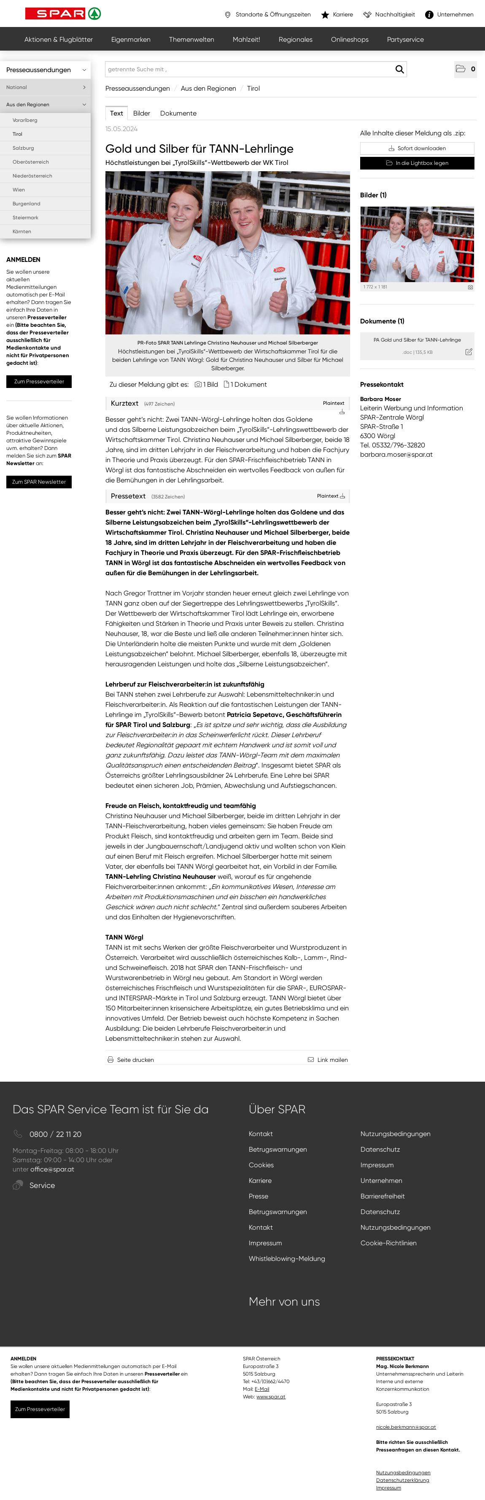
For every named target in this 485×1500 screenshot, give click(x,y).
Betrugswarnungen (278, 1149)
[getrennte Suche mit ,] (256, 69)
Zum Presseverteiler (39, 381)
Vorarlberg (25, 120)
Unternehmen (381, 1181)
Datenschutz (380, 1149)
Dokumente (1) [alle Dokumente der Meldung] (382, 321)
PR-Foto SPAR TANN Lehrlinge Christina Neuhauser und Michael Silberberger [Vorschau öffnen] (227, 343)
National (46, 87)
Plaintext (331, 496)
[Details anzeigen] (470, 287)
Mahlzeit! (246, 39)
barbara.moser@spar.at (396, 454)
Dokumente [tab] (178, 113)
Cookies (261, 1165)
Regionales (296, 39)
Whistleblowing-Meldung (287, 1259)
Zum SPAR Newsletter (39, 482)
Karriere (260, 1181)
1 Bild (210, 384)
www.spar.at (271, 1397)
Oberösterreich (31, 162)
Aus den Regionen (46, 105)
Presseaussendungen (46, 70)
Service (34, 1185)
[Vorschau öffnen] (227, 252)
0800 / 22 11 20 (47, 1134)
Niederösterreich (32, 176)
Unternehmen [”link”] (449, 15)
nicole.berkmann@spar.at (406, 1427)
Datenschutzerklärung (402, 1480)
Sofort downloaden (417, 148)
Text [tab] (116, 113)
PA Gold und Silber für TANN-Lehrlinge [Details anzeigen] (417, 340)
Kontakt (261, 1134)
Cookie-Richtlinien (389, 1243)
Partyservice (405, 39)
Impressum (377, 1165)
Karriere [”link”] (337, 15)
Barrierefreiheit (383, 1196)
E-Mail (262, 1389)
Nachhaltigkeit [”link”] (389, 15)
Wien (19, 190)
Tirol (17, 134)
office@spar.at (52, 1169)
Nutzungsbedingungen (396, 1134)
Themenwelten (191, 39)
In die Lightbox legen (417, 163)
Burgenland (26, 204)
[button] (465, 69)
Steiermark (25, 218)
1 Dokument (249, 384)
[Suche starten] (399, 69)
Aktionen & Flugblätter (58, 39)
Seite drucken (135, 1059)
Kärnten (22, 231)
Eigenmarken (131, 39)
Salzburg (23, 148)
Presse (258, 1196)
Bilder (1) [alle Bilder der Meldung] (373, 195)
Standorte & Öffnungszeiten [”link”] (267, 15)
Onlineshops (350, 39)
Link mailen (333, 1059)
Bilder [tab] (141, 113)
